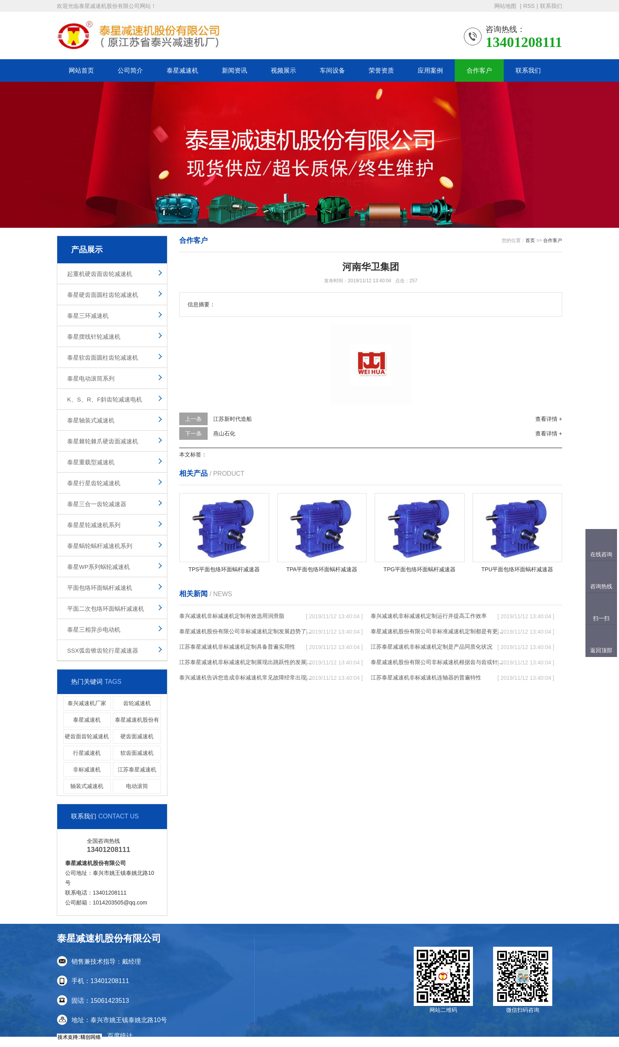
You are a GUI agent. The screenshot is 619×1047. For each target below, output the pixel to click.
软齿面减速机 (137, 753)
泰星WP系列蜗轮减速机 (98, 566)
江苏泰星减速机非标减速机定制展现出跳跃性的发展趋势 (246, 662)
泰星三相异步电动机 (93, 629)
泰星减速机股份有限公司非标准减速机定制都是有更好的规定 (438, 631)
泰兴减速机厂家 (87, 703)
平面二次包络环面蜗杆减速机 (105, 608)
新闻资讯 (234, 70)
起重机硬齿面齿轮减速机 (99, 273)
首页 (530, 240)
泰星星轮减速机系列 (93, 525)
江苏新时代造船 (232, 419)
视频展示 (283, 70)
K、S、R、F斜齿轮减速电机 (104, 399)
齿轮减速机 (137, 703)
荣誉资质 (381, 70)
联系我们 (551, 6)
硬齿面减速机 (137, 736)
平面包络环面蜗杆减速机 (99, 587)
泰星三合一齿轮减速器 (96, 504)
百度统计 (120, 1035)
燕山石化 (224, 433)
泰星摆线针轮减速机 (93, 336)
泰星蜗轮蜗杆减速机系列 (99, 545)
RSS (529, 6)
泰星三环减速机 (88, 315)
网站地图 (506, 6)
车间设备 (332, 70)
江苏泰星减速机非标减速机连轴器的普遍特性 (426, 677)
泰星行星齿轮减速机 (93, 483)
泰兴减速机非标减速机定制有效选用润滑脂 (231, 616)
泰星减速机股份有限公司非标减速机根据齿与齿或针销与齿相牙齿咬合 (438, 662)
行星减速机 (87, 753)
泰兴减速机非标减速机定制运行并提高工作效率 (429, 616)
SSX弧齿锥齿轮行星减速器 (102, 650)
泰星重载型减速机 (90, 462)
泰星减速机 (182, 70)
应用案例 (430, 70)
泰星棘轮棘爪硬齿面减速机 (102, 441)
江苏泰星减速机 (137, 769)
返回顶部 (601, 650)
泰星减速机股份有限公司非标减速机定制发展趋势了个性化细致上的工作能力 (246, 631)
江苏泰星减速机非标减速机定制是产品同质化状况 (431, 647)
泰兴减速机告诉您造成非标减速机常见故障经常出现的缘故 (246, 677)
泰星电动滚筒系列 (90, 378)
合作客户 (479, 70)
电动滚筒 (137, 786)
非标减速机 (87, 769)
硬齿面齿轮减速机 (87, 736)
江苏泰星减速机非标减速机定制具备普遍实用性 (237, 647)
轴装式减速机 (86, 786)
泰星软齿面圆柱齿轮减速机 (102, 357)
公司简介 (130, 70)
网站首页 (81, 70)
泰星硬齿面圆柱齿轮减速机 (102, 294)
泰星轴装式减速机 (90, 420)
